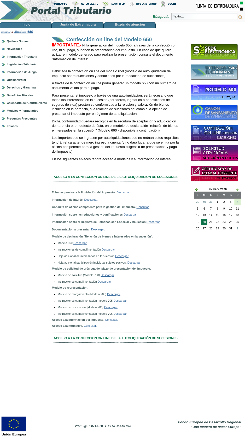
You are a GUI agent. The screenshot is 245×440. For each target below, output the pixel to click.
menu (5, 32)
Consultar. (142, 207)
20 (203, 222)
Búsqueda (161, 17)
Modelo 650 (23, 32)
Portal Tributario (56, 10)
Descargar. (123, 192)
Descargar (80, 243)
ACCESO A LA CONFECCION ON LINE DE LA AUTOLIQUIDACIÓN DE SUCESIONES (116, 177)
